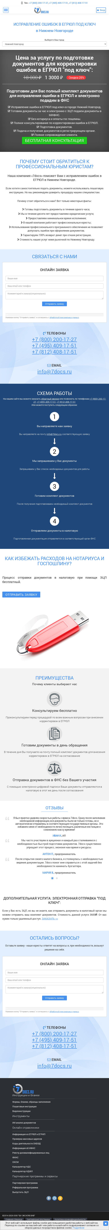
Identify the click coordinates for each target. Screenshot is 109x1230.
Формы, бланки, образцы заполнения (31, 1101)
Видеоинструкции (21, 1111)
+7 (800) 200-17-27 (38, 2)
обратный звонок (50, 398)
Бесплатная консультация (54, 140)
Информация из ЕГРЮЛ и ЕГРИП (28, 1134)
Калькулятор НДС (21, 1166)
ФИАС (15, 1157)
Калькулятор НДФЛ (22, 1171)
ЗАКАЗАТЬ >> (50, 918)
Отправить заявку (21, 595)
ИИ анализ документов (24, 1122)
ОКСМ (15, 1162)
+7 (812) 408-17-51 (78, 2)
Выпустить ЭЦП (20, 1192)
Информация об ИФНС (23, 1148)
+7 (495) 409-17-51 (58, 2)
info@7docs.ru (54, 371)
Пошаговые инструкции (24, 1106)
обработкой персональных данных (64, 317)
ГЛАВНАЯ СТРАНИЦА (13, 1219)
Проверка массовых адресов (27, 1138)
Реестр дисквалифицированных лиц (30, 1152)
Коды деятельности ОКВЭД (26, 1143)
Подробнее (78, 1227)
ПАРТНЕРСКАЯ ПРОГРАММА (38, 1219)
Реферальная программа (25, 1187)
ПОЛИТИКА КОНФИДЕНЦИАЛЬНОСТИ (70, 1219)
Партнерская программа (25, 1182)
